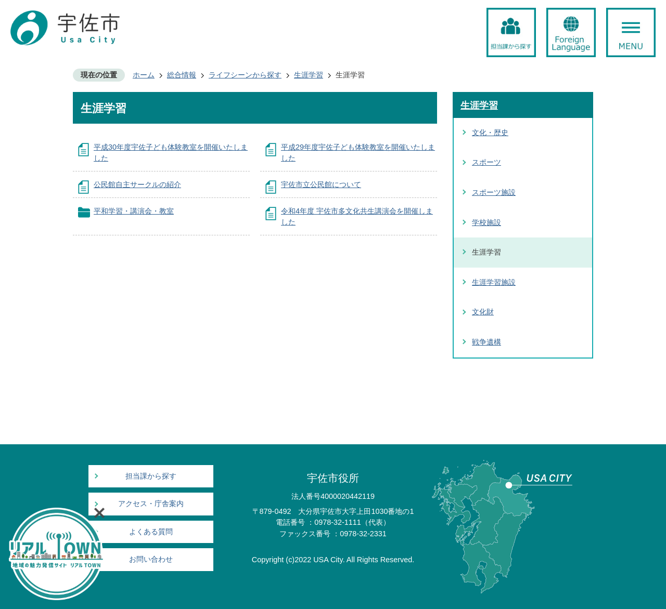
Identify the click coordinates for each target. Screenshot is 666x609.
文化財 (483, 312)
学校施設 (486, 222)
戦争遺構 (486, 342)
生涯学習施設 (494, 282)
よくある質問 (151, 532)
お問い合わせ (151, 559)
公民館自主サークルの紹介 (137, 184)
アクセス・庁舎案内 (151, 504)
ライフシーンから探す (245, 75)
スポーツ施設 (494, 192)
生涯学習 (308, 75)
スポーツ (486, 162)
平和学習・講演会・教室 (134, 211)
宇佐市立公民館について (321, 184)
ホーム (144, 75)
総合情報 (181, 75)
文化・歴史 (490, 132)
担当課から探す (150, 476)
